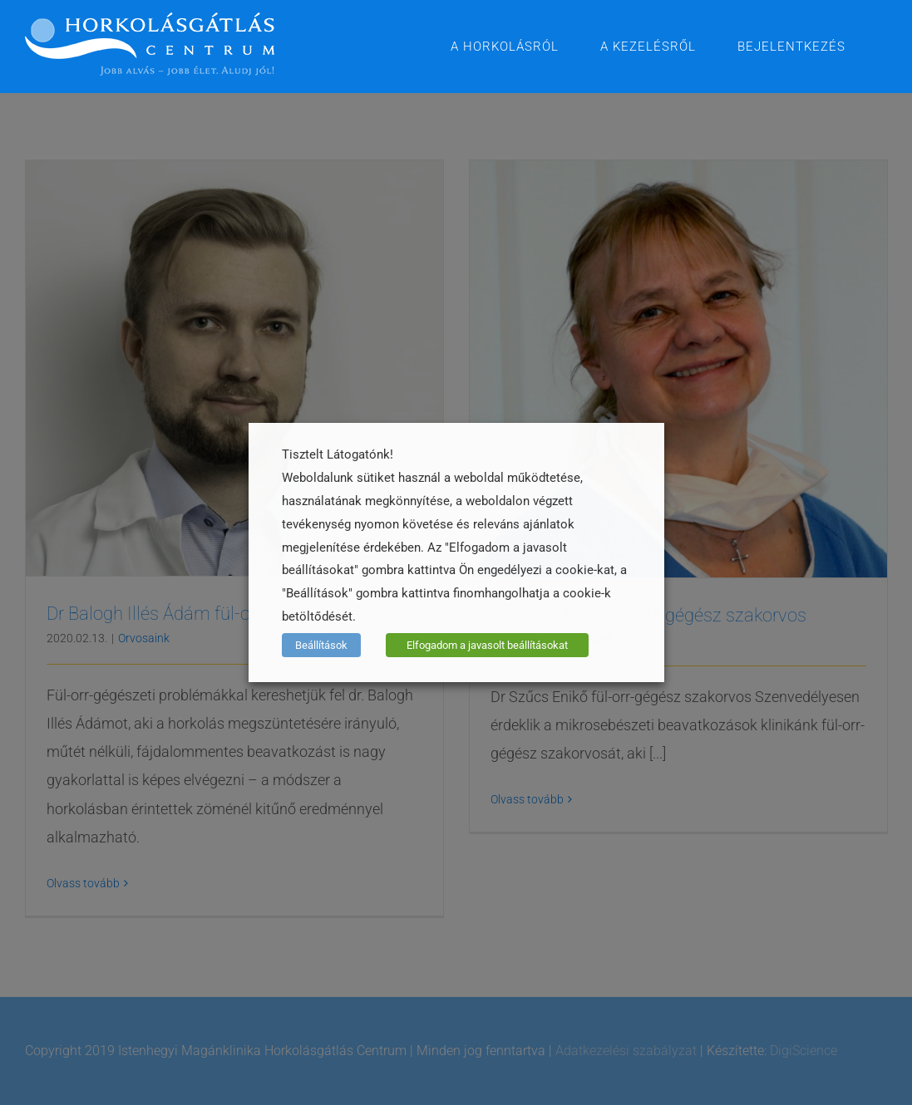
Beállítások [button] (321, 645)
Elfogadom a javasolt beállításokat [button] (487, 645)
